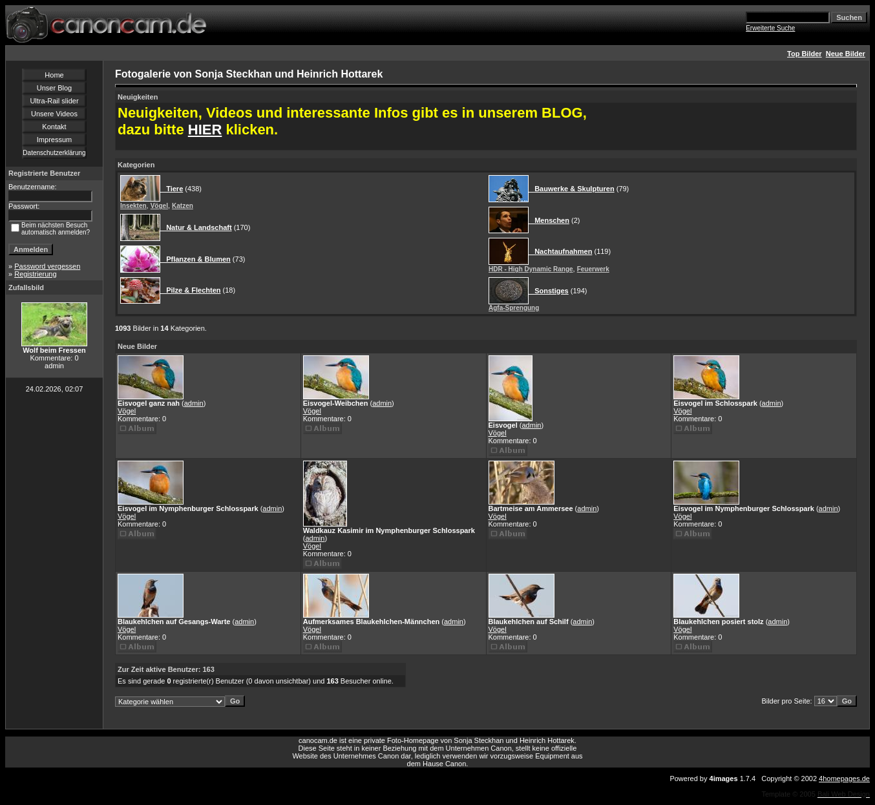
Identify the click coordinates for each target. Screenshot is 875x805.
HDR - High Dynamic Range (531, 269)
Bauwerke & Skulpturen (572, 189)
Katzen (182, 205)
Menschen (549, 220)
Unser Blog (54, 88)
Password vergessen (47, 266)
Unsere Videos (54, 114)
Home (54, 75)
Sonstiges (549, 291)
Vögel (159, 205)
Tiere (171, 189)
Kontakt (54, 127)
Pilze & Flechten (190, 290)
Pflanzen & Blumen (195, 259)
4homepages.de (844, 778)
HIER (205, 129)
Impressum (54, 139)
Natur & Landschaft (196, 227)
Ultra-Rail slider (54, 101)
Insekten (133, 205)
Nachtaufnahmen (560, 251)
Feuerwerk (593, 269)
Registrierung (35, 274)
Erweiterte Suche (770, 28)
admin (194, 403)
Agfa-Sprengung (514, 307)
